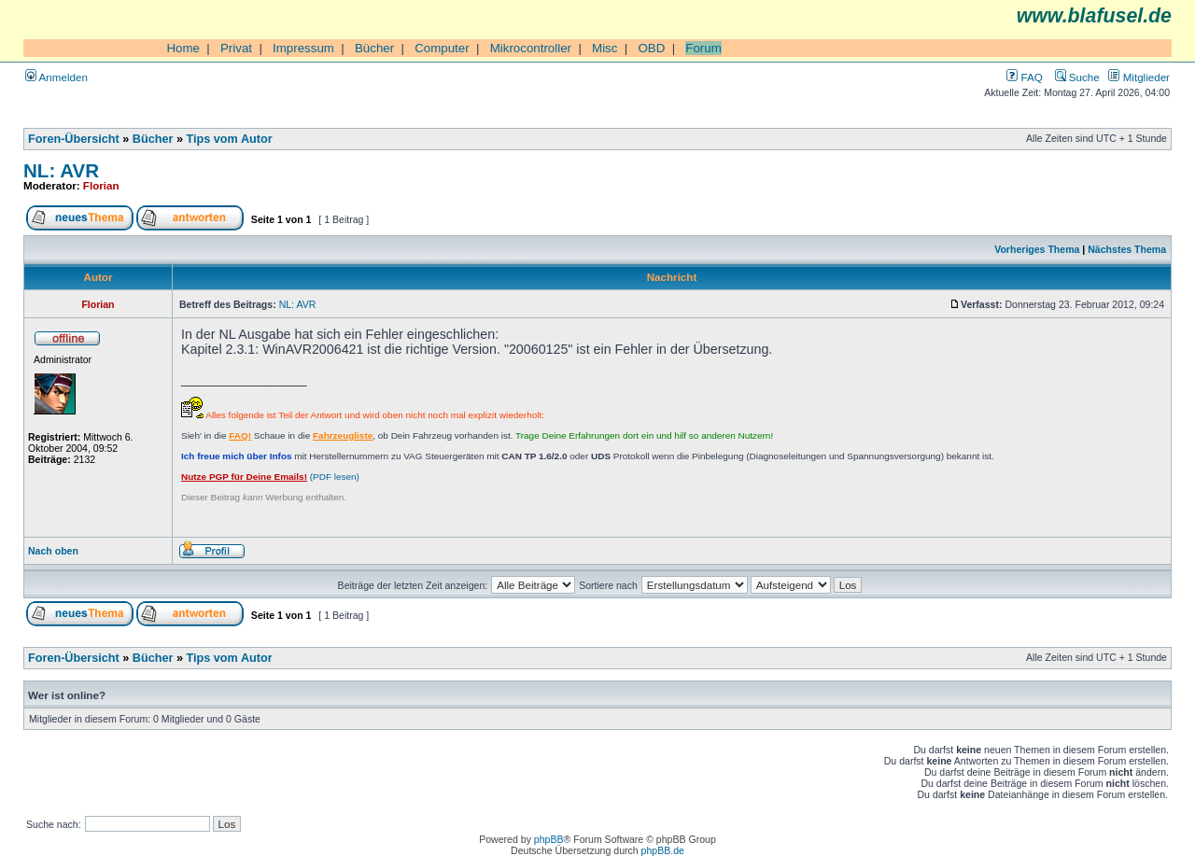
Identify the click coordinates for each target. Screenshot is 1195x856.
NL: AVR (61, 170)
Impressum (303, 48)
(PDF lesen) (270, 476)
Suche (1077, 77)
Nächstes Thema (1127, 249)
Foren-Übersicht (74, 139)
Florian (101, 185)
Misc (604, 48)
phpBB (549, 839)
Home (183, 48)
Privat (236, 48)
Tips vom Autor (230, 139)
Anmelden (56, 77)
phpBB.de (662, 850)
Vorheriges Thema (1036, 249)
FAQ (1024, 77)
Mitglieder (1139, 77)
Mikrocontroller (530, 48)
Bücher (374, 48)
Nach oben (53, 550)
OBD (651, 48)
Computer (442, 48)
